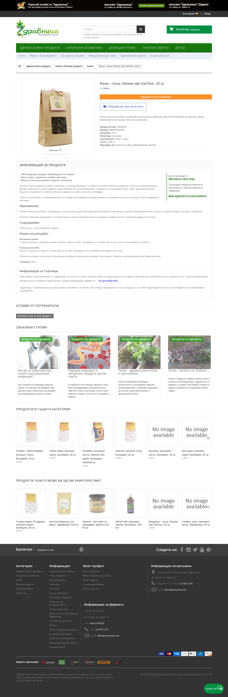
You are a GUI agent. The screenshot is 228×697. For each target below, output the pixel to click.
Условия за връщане (61, 634)
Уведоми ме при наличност (123, 106)
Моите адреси (90, 580)
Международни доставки (102, 55)
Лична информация (93, 584)
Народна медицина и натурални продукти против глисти (87, 373)
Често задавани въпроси (63, 629)
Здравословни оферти (133, 55)
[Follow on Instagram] (188, 549)
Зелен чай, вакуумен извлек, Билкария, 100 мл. (128, 524)
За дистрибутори (160, 55)
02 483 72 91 (186, 583)
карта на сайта (57, 647)
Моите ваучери (91, 589)
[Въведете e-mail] (60, 550)
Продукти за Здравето (36, 339)
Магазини (55, 584)
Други (180, 48)
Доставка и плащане (72, 55)
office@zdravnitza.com (175, 590)
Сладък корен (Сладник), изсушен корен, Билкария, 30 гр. (30, 524)
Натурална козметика (84, 48)
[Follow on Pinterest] (209, 549)
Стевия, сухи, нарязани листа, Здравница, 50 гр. (196, 523)
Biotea (106, 88)
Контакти (54, 589)
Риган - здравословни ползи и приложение (138, 372)
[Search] (141, 29)
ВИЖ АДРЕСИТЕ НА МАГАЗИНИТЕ (188, 196)
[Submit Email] (81, 549)
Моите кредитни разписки (97, 575)
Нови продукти (58, 575)
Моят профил (93, 566)
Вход (207, 13)
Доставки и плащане (61, 597)
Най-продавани (58, 580)
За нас (21, 55)
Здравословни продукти (39, 48)
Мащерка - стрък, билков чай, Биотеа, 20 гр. (163, 523)
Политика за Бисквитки (62, 638)
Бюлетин (24, 549)
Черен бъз (21, 593)
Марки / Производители (43, 55)
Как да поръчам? (59, 593)
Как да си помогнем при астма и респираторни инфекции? (34, 373)
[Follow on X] (195, 549)
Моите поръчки (91, 571)
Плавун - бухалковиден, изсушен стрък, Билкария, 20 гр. (30, 454)
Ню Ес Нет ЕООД (203, 674)
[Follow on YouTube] (202, 549)
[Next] (208, 437)
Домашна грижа (122, 48)
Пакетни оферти (156, 48)
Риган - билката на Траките (188, 370)
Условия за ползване (61, 621)
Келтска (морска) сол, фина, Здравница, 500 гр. (64, 523)
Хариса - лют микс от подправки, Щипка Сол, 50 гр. (96, 524)
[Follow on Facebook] (182, 549)
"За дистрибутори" (108, 281)
